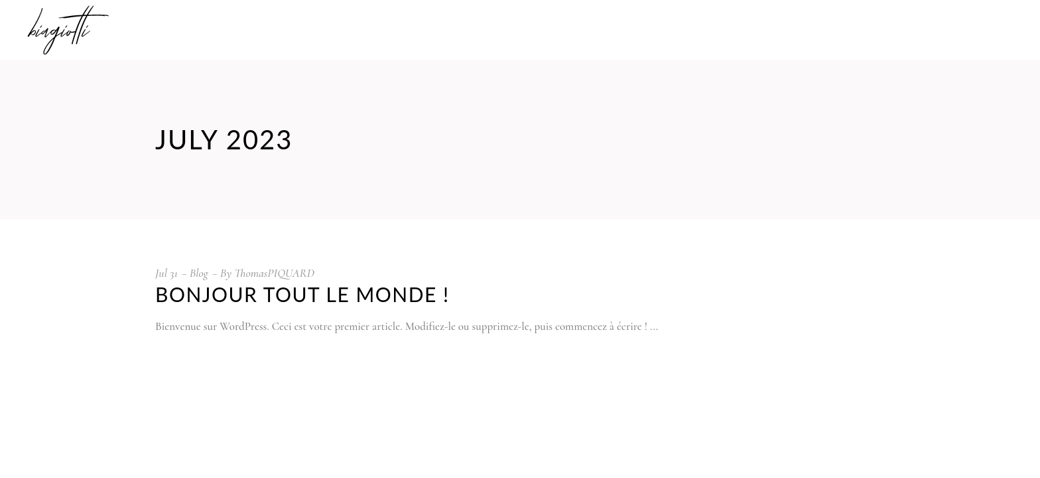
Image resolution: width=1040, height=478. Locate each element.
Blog (199, 273)
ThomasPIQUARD (274, 273)
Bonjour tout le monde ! (302, 294)
